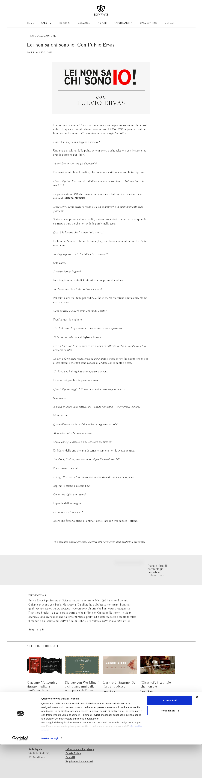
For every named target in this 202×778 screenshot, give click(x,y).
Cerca (169, 23)
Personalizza (170, 744)
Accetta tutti (170, 733)
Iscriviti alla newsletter (101, 542)
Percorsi (64, 23)
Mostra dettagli (49, 771)
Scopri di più (36, 630)
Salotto (46, 23)
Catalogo (84, 23)
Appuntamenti (123, 23)
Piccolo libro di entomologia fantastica (103, 133)
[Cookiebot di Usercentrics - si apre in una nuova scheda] (20, 771)
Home (30, 23)
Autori (102, 23)
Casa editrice (148, 23)
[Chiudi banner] (197, 730)
